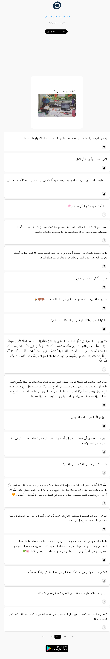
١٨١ (40, 636)
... (44, 636)
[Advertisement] (55, 55)
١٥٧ (49, 636)
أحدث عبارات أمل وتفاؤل (54, 31)
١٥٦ (55, 636)
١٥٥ (62, 636)
